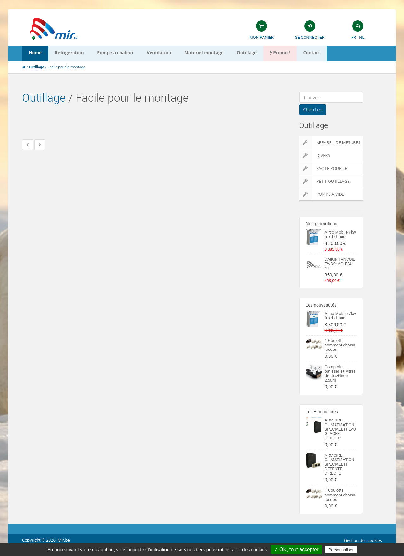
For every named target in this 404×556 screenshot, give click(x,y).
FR (353, 37)
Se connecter (309, 37)
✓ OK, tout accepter (296, 549)
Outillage (44, 98)
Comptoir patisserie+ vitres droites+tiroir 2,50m (340, 373)
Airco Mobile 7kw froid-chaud (340, 234)
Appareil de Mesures (329, 142)
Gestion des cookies (363, 540)
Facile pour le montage (323, 168)
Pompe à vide (321, 194)
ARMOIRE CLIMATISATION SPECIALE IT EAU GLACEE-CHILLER (340, 429)
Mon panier (261, 37)
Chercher (312, 110)
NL (361, 37)
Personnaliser (341, 549)
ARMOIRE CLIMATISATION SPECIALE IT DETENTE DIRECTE (339, 464)
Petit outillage (324, 181)
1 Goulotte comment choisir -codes (340, 345)
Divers (314, 155)
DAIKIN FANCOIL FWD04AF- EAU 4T (340, 264)
